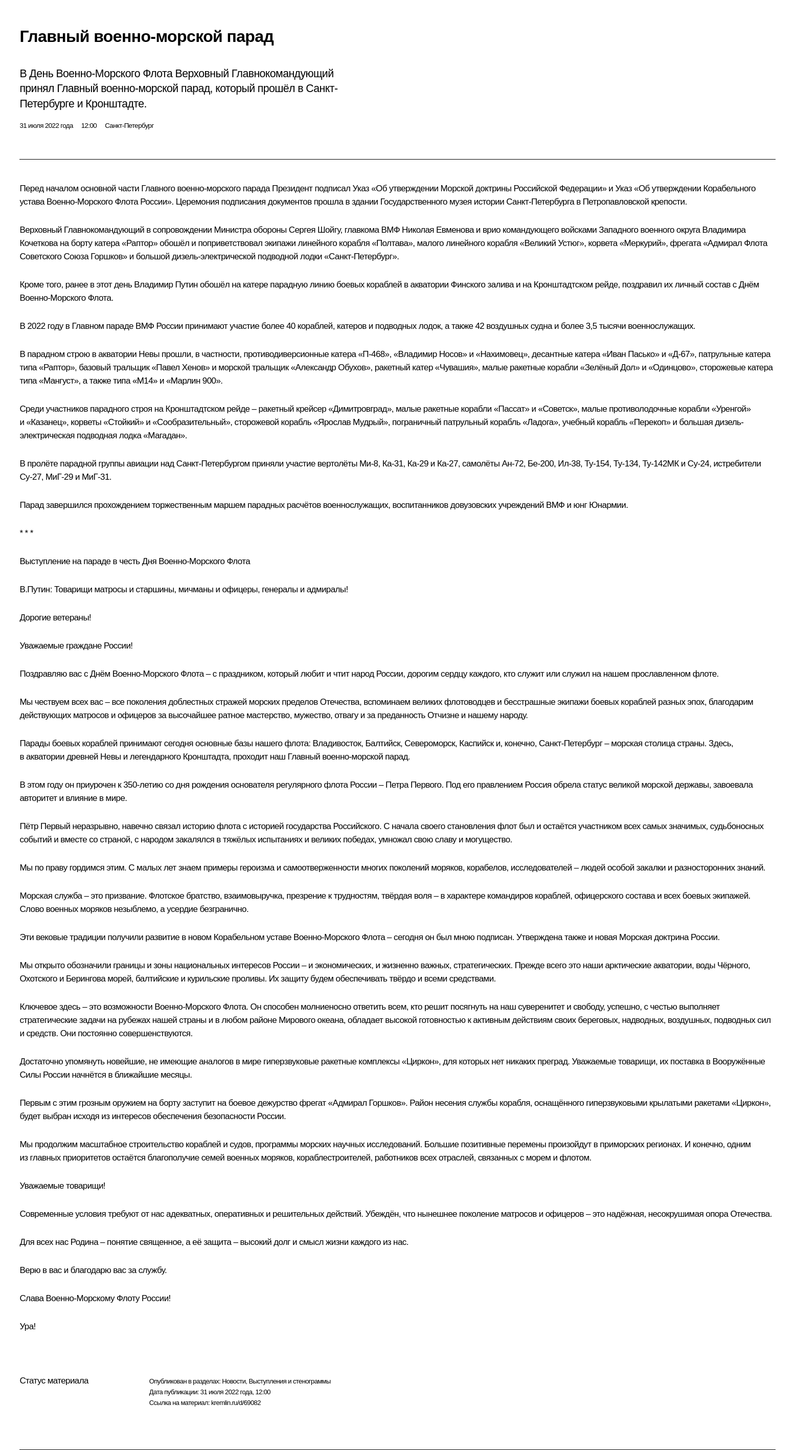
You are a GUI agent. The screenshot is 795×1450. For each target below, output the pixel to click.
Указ (361, 188)
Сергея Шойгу (314, 230)
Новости (233, 1381)
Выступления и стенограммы (289, 1381)
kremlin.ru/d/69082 (236, 1403)
